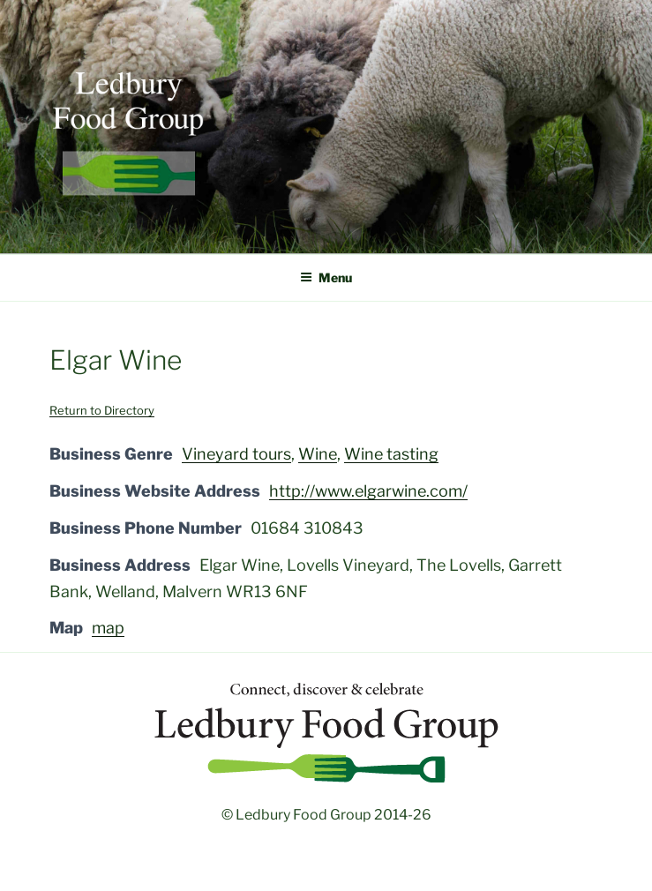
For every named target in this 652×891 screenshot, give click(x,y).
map (108, 627)
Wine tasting (391, 454)
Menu (326, 277)
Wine (317, 454)
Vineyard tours (236, 454)
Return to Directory (101, 410)
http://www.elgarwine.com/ (368, 491)
